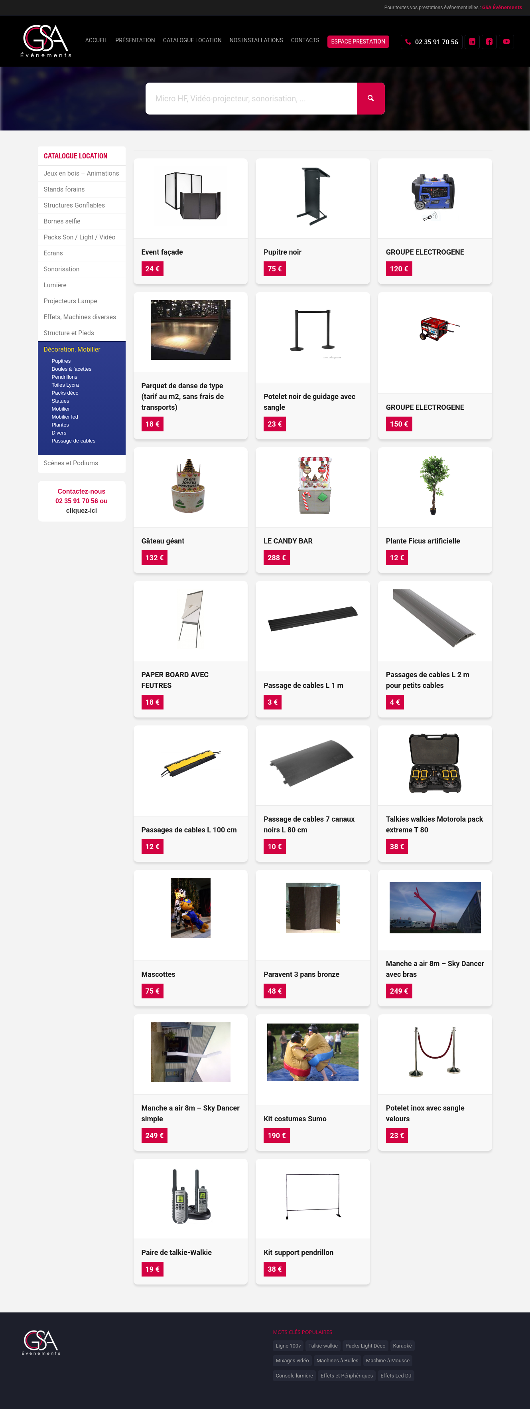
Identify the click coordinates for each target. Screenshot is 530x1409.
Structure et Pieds (69, 333)
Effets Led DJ (395, 1376)
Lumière (55, 285)
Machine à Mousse (388, 1361)
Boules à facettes (72, 369)
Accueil (96, 40)
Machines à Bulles (338, 1361)
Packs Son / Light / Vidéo (80, 237)
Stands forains (64, 189)
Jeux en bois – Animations (81, 173)
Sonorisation (62, 269)
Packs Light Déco (365, 1346)
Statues (60, 401)
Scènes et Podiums (71, 463)
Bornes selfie (62, 221)
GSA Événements (502, 7)
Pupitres (61, 361)
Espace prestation (358, 41)
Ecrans (53, 253)
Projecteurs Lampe (70, 301)
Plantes (60, 425)
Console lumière (294, 1376)
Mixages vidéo (292, 1361)
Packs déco (65, 393)
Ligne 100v (288, 1346)
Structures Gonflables (74, 205)
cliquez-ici (81, 510)
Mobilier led (65, 417)
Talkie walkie (323, 1346)
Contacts (305, 40)
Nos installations (256, 40)
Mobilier (61, 409)
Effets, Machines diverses (80, 317)
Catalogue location (192, 40)
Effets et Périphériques (347, 1376)
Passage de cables (74, 441)
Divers (59, 433)
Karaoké (402, 1346)
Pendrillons (64, 377)
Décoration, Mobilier (72, 349)
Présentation (135, 40)
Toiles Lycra (65, 385)
